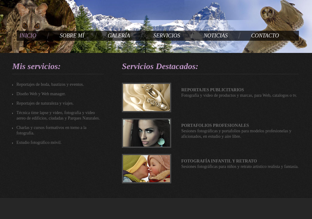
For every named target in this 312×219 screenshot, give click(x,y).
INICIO (28, 36)
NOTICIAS (216, 36)
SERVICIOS (166, 36)
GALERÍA (119, 36)
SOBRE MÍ (72, 36)
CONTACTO (265, 36)
